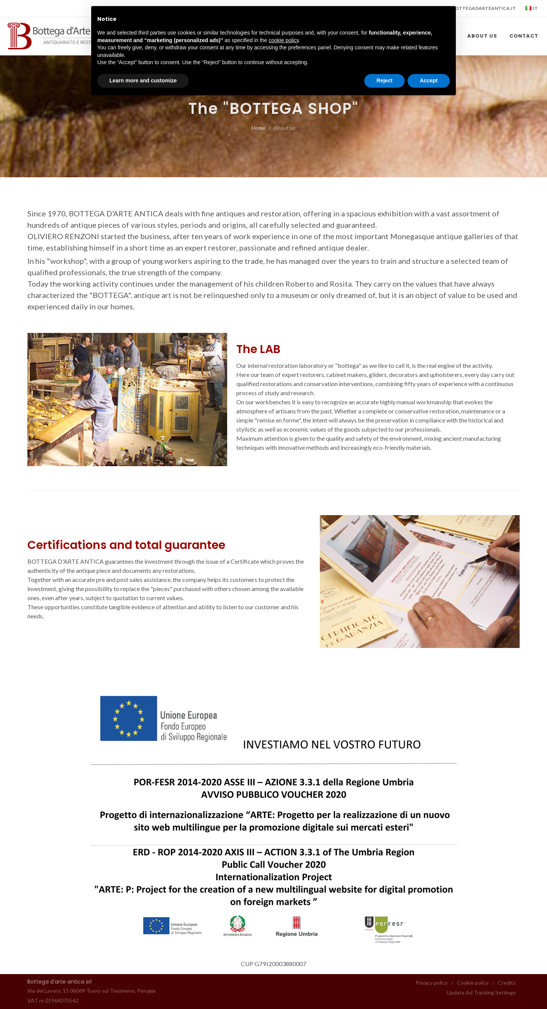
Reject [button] (384, 80)
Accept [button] (429, 80)
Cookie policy (473, 982)
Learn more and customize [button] (143, 80)
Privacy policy (431, 982)
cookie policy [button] (284, 40)
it (531, 8)
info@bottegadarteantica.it (476, 8)
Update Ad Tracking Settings (481, 992)
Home (258, 128)
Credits (507, 982)
